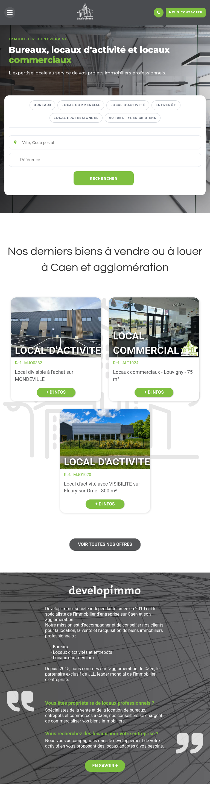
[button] (9, 12)
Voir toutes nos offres (105, 544)
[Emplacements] (110, 142)
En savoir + (105, 765)
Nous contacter (185, 12)
